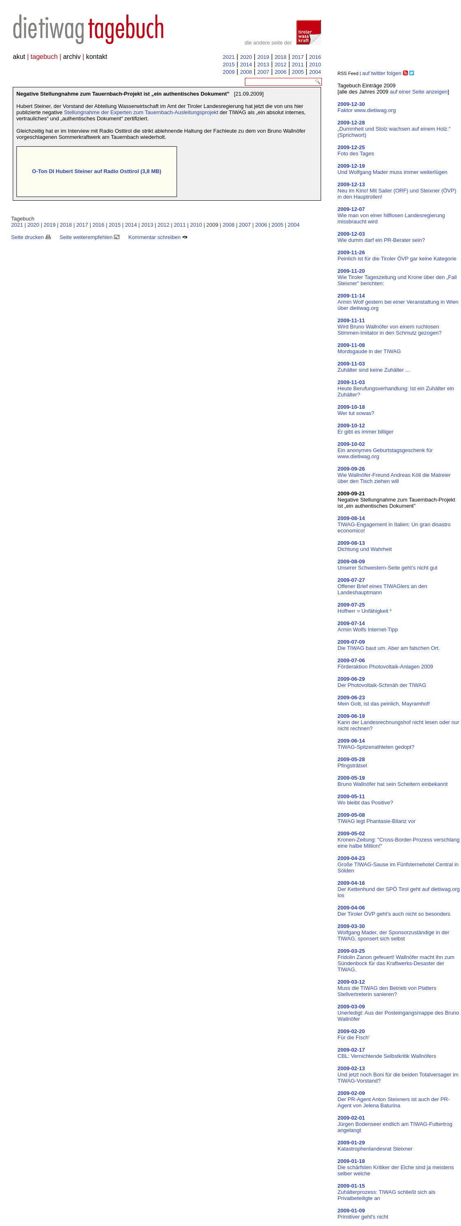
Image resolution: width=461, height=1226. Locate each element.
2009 (229, 72)
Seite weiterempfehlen (89, 237)
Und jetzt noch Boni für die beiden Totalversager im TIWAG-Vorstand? (398, 1074)
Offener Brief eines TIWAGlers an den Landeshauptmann (382, 586)
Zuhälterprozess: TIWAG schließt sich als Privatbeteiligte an (386, 1192)
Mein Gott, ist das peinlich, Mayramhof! (384, 700)
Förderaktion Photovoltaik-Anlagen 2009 (385, 663)
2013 (263, 64)
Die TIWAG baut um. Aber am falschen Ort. (389, 645)
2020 (246, 57)
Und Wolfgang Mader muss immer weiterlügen (392, 169)
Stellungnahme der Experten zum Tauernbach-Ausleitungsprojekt (141, 112)
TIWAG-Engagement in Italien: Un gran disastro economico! (394, 524)
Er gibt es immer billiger (365, 428)
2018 (280, 57)
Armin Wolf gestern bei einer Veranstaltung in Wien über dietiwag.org (398, 302)
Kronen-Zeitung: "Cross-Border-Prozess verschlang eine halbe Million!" (399, 839)
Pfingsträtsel (352, 762)
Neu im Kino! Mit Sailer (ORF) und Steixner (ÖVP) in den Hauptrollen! (397, 190)
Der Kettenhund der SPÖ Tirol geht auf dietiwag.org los (399, 889)
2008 (246, 72)
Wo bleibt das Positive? (365, 799)
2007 (263, 72)
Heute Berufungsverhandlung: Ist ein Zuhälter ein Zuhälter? (396, 388)
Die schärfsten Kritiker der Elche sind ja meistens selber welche (396, 1167)
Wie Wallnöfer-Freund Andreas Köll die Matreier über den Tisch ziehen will (394, 475)
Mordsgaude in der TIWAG (369, 348)
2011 (298, 64)
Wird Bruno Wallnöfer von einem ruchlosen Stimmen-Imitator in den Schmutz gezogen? (390, 326)
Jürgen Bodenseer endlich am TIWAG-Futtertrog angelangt (395, 1124)
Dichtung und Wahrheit (365, 546)
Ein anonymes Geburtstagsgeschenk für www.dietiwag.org (385, 450)
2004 (315, 72)
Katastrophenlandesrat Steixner (375, 1145)
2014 (246, 64)
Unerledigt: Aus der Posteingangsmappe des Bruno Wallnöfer (398, 1012)
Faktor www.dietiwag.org (367, 107)
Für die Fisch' (354, 1034)
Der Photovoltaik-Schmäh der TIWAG (382, 682)
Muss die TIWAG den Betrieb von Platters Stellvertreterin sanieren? (387, 988)
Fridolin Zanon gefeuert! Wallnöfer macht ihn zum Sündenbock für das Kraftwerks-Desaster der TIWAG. (396, 960)
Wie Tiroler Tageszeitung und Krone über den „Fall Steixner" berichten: (397, 277)
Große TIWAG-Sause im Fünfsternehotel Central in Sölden (398, 864)
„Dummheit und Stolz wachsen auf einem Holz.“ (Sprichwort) (394, 129)
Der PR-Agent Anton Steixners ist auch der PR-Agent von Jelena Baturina (393, 1099)
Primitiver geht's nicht (363, 1213)
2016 (315, 57)
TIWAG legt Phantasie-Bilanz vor (377, 818)
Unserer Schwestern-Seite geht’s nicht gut (388, 564)
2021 (229, 57)
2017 (298, 57)
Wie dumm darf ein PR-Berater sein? (381, 237)
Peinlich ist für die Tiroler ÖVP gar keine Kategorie (397, 255)
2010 (315, 64)
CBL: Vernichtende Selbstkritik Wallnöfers (387, 1053)
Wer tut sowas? (356, 410)
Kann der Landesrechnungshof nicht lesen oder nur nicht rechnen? (398, 722)
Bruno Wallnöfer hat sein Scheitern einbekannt (393, 781)
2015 (229, 64)
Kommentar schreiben (158, 237)
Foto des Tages (356, 150)
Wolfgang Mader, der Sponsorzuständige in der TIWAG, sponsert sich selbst (393, 932)
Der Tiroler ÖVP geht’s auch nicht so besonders (394, 911)
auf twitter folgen (381, 73)
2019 (263, 57)
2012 (280, 64)
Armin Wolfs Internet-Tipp (368, 626)
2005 (298, 72)
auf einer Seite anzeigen (418, 92)
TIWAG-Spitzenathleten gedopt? (376, 744)
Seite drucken (31, 237)
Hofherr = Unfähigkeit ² (364, 608)
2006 (280, 72)
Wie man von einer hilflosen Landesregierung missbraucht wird (391, 215)
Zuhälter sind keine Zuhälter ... (374, 367)
